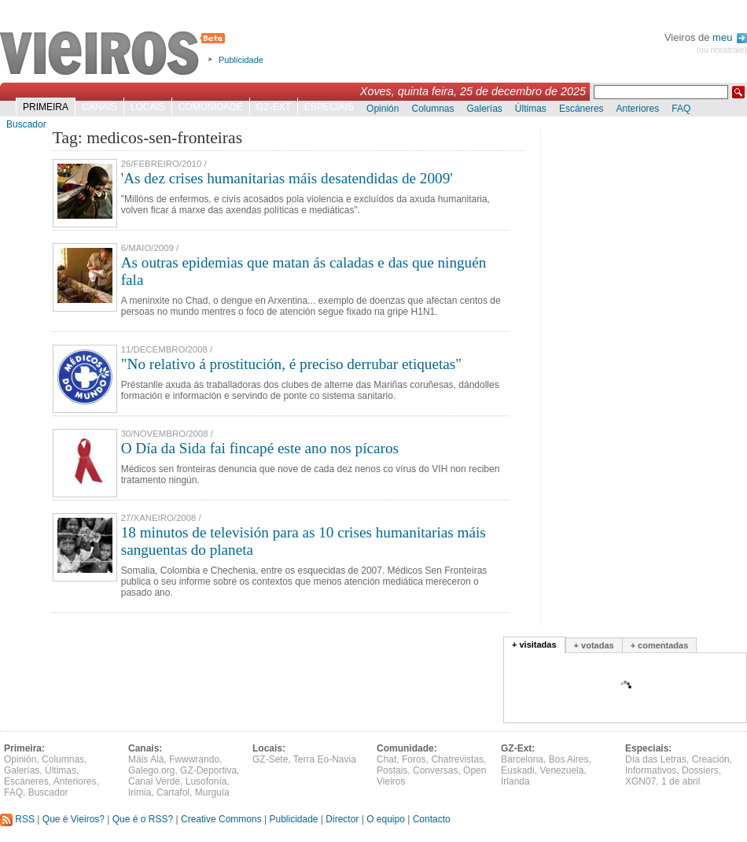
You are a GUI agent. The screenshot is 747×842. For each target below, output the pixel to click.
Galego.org (151, 770)
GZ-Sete (270, 759)
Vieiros (115, 54)
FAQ (681, 108)
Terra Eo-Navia (324, 759)
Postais (392, 770)
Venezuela (561, 770)
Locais (148, 107)
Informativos (650, 770)
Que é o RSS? (142, 819)
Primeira (45, 107)
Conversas (435, 770)
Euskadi (518, 770)
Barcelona (522, 759)
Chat (386, 759)
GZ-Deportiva (208, 770)
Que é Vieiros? (73, 819)
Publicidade (241, 60)
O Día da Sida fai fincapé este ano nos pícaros (260, 448)
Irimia (139, 792)
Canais (99, 107)
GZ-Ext (273, 107)
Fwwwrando (194, 759)
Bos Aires (569, 759)
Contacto (432, 819)
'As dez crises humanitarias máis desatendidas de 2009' (287, 178)
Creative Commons (221, 819)
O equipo (385, 819)
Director (342, 819)
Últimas (530, 108)
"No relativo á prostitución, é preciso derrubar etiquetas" (291, 364)
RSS (17, 819)
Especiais (329, 107)
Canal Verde (154, 781)
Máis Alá (146, 759)
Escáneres (581, 108)
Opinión (382, 108)
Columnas (432, 108)
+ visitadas (534, 644)
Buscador (26, 124)
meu (729, 37)
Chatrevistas (457, 759)
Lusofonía (206, 781)
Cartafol (173, 792)
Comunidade (210, 107)
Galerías (484, 108)
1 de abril (680, 781)
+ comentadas (660, 645)
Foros (414, 759)
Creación (711, 759)
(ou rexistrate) (722, 50)
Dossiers (700, 770)
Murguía (212, 792)
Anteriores (638, 108)
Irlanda (515, 781)
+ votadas (594, 645)
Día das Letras (655, 759)
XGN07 (640, 781)
